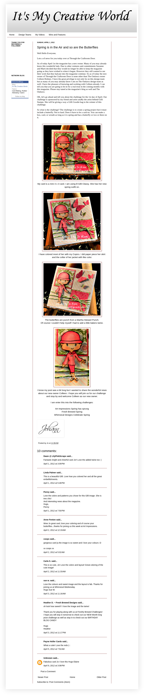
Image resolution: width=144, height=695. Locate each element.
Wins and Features (57, 35)
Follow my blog (20, 96)
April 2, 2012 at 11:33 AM (54, 571)
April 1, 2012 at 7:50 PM (54, 511)
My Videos (40, 35)
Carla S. (47, 561)
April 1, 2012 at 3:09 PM (54, 464)
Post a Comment (48, 671)
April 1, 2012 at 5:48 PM (54, 483)
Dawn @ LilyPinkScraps (54, 456)
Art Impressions (63, 408)
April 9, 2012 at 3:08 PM (54, 665)
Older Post (101, 677)
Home (11, 35)
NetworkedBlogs (17, 82)
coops (46, 539)
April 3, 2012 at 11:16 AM (54, 593)
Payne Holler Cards (52, 641)
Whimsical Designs (63, 415)
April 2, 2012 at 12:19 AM (54, 530)
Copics (22, 93)
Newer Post (43, 677)
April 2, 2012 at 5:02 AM (53, 552)
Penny (46, 492)
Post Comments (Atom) (59, 682)
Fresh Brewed (69, 411)
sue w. (46, 580)
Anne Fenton (49, 520)
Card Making (16, 91)
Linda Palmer (49, 472)
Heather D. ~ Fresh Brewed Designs (60, 602)
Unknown (47, 658)
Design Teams (25, 35)
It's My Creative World (70, 16)
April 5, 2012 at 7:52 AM (53, 649)
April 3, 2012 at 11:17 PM (54, 632)
